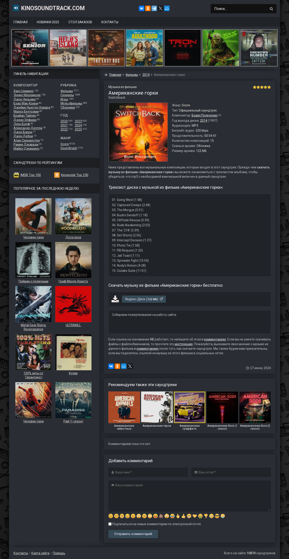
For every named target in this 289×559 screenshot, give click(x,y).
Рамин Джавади (26, 144)
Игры (64, 99)
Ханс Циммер (24, 91)
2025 (78, 129)
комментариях (215, 339)
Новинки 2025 (48, 22)
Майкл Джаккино (27, 148)
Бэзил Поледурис (205, 115)
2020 (64, 121)
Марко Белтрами (26, 111)
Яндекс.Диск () (144, 299)
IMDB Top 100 (30, 175)
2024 (78, 125)
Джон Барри (23, 132)
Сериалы (67, 95)
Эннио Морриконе (27, 95)
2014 (203, 120)
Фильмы (67, 91)
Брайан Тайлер (25, 115)
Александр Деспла (28, 128)
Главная (21, 22)
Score (65, 144)
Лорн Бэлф (22, 124)
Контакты (109, 22)
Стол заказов (80, 22)
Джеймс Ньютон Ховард (32, 107)
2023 (78, 121)
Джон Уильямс (25, 99)
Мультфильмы (71, 103)
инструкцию (184, 344)
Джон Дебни (23, 136)
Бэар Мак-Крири (26, 103)
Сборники (68, 107)
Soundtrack (69, 148)
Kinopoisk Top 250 (74, 175)
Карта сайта (40, 553)
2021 (64, 125)
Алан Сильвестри (27, 140)
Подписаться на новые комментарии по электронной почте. (155, 524)
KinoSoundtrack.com (48, 8)
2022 (64, 129)
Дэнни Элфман (25, 120)
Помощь (59, 553)
